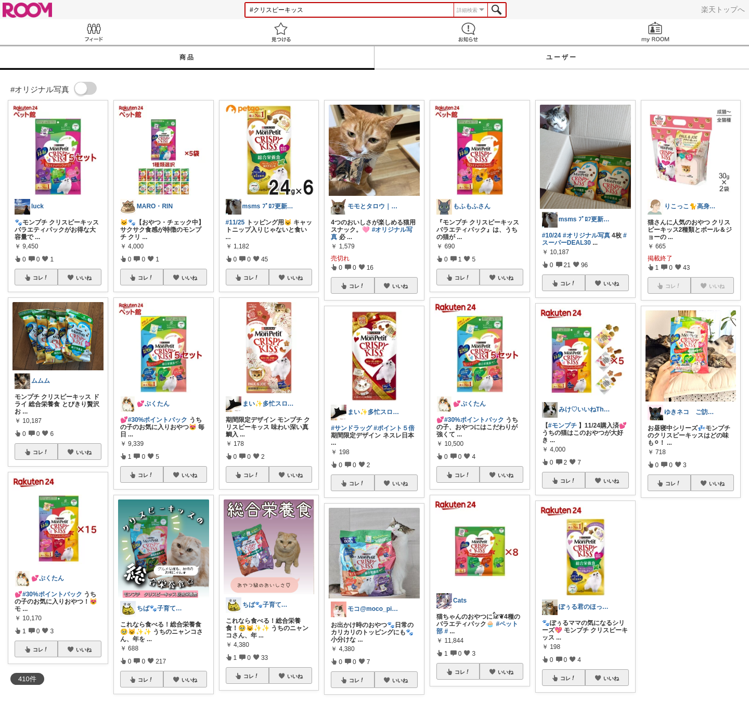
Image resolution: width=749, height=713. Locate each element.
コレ (40, 277)
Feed (93, 32)
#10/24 (551, 235)
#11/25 (235, 222)
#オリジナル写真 (586, 235)
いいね (84, 277)
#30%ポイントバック (52, 594)
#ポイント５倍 (394, 428)
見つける (280, 32)
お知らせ (468, 32)
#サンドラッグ (351, 428)
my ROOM (655, 32)
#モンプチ (562, 425)
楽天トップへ (723, 9)
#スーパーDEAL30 (584, 239)
